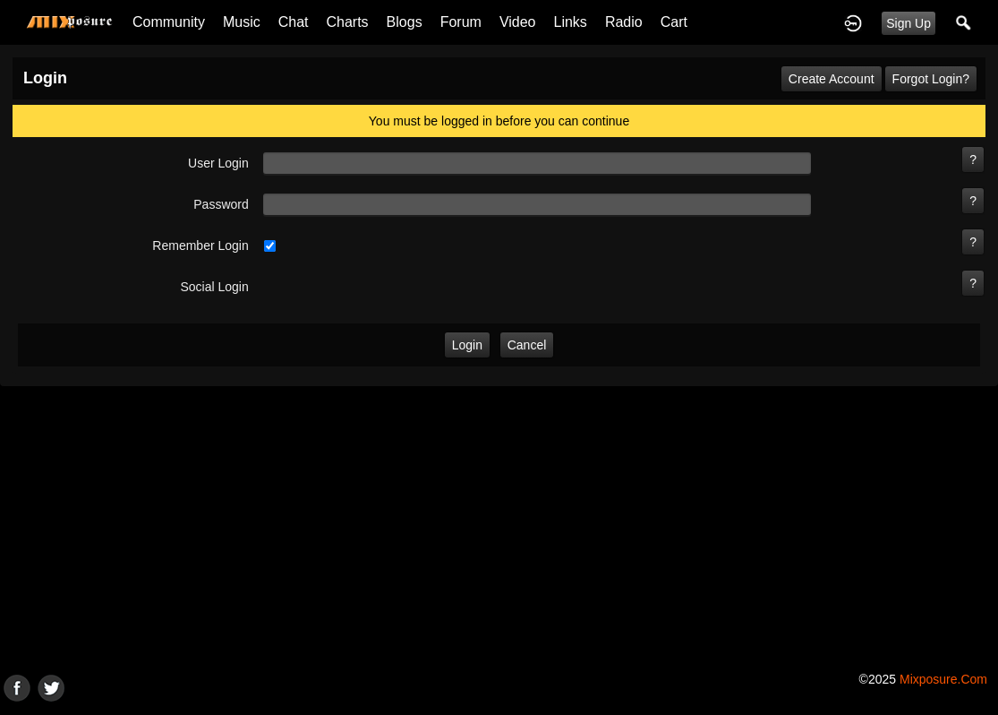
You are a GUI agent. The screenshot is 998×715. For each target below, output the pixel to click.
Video (517, 22)
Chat (293, 22)
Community (168, 22)
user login (218, 163)
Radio (624, 22)
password (220, 204)
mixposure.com (943, 679)
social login (214, 287)
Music (241, 22)
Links (570, 22)
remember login (200, 245)
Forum (461, 22)
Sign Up (908, 23)
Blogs (404, 22)
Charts (347, 22)
